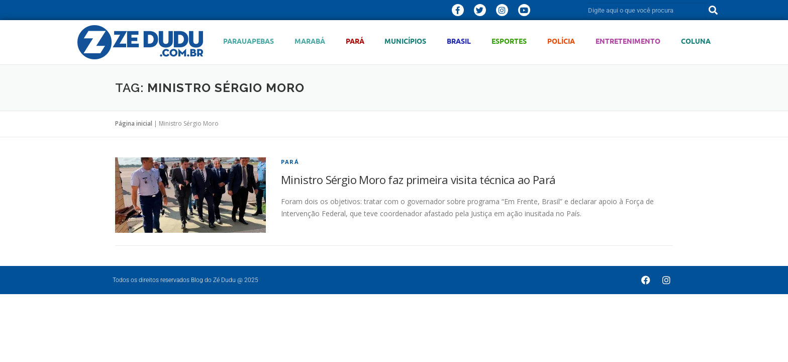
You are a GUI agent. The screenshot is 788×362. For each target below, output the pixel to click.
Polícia (561, 41)
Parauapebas (248, 41)
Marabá (309, 41)
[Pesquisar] (713, 10)
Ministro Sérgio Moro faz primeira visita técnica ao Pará (418, 179)
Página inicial (133, 123)
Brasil (459, 41)
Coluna (696, 41)
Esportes (509, 41)
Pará (355, 41)
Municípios (405, 41)
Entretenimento (628, 41)
